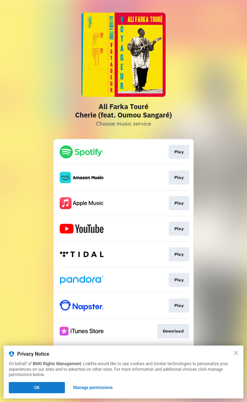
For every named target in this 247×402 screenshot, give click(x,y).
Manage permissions (93, 387)
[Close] (236, 353)
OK (37, 387)
